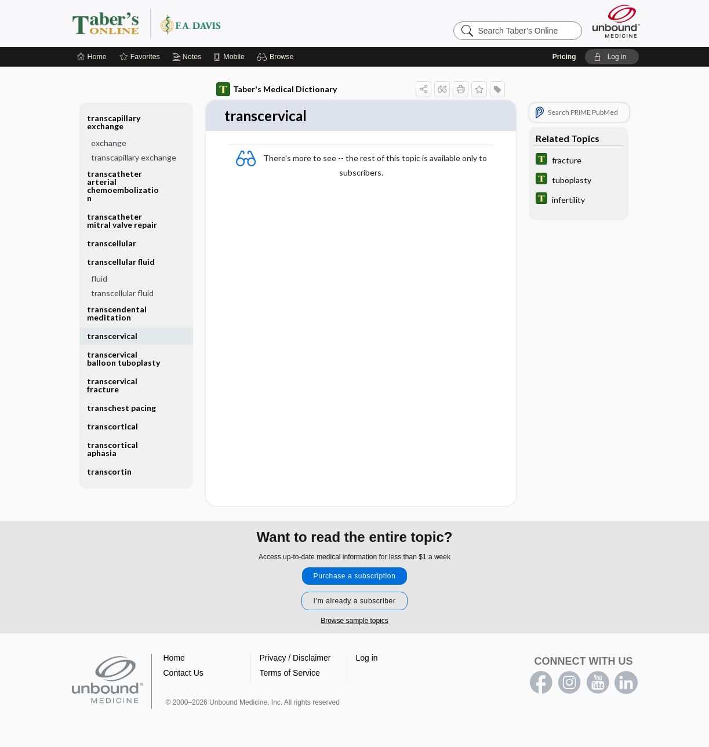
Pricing (564, 57)
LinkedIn (626, 683)
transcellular (111, 243)
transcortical (112, 426)
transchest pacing (121, 408)
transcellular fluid (121, 262)
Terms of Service (290, 673)
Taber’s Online (216, 23)
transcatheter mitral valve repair (122, 220)
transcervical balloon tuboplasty (123, 358)
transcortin (109, 471)
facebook (540, 683)
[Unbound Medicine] (616, 21)
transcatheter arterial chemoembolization (123, 186)
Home (174, 658)
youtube (597, 683)
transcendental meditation (117, 313)
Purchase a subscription (355, 577)
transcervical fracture (112, 385)
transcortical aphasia (112, 449)
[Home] (92, 57)
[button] (277, 57)
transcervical (112, 336)
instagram (569, 683)
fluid (99, 278)
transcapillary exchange (113, 122)
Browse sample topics (354, 621)
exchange (108, 143)
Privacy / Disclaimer (295, 658)
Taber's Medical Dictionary (276, 89)
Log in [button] (367, 658)
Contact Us (183, 673)
